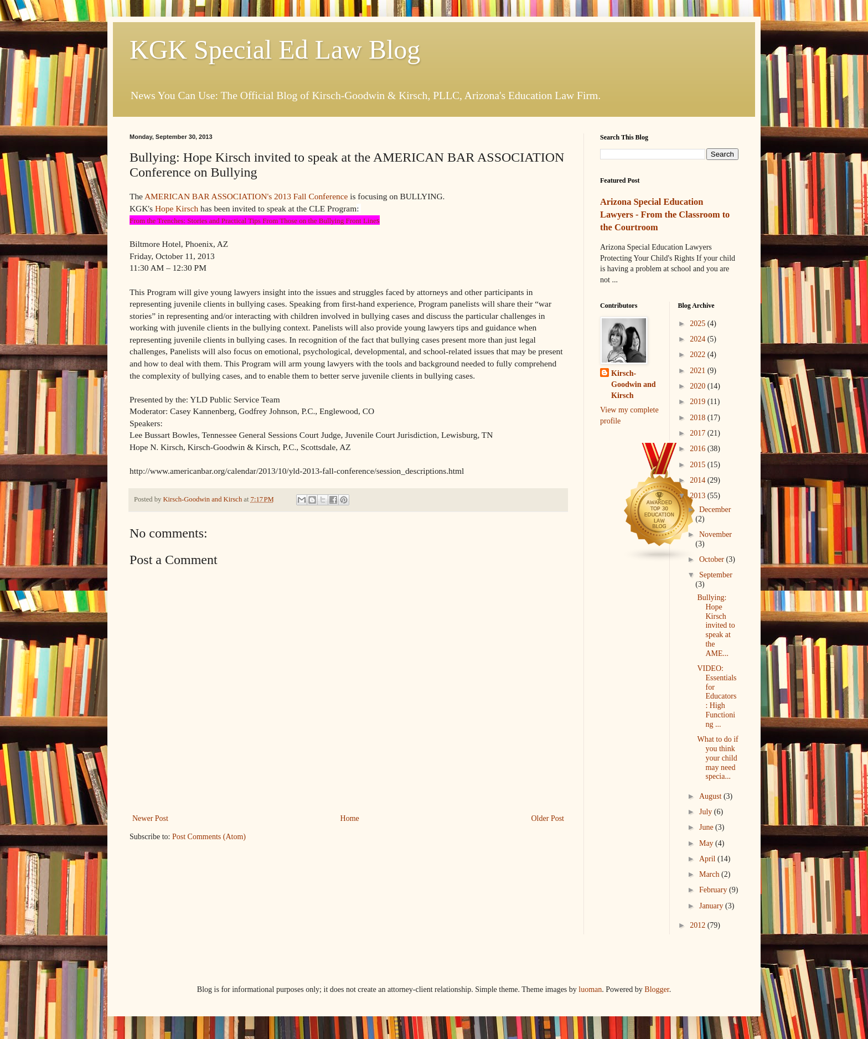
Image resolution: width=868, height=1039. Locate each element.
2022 (698, 354)
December (715, 509)
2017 (698, 433)
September (715, 575)
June (707, 827)
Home (349, 818)
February (714, 890)
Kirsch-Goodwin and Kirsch (633, 384)
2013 (698, 496)
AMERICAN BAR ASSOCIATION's (208, 196)
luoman (590, 989)
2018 (698, 417)
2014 (698, 480)
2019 (698, 401)
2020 (698, 386)
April (708, 859)
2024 (698, 339)
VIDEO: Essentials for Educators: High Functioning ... (716, 696)
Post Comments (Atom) (209, 837)
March (710, 874)
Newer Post (150, 818)
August (711, 796)
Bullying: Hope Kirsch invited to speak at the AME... (716, 625)
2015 (698, 465)
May (707, 843)
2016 (698, 448)
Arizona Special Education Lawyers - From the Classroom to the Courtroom (665, 214)
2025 (698, 323)
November (715, 534)
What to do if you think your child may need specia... (717, 757)
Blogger (656, 989)
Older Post (548, 818)
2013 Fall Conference (311, 196)
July (706, 812)
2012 (698, 925)
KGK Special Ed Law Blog (275, 49)
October (712, 559)
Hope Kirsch (176, 208)
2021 (698, 370)
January (712, 906)
